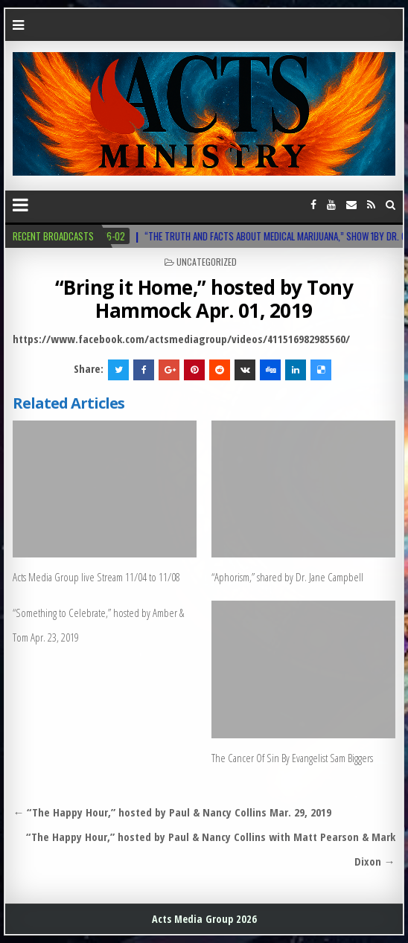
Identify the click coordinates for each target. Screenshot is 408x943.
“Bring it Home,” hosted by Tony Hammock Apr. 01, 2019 (204, 299)
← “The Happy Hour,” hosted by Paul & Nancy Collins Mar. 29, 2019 (172, 812)
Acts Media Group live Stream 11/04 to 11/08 (96, 576)
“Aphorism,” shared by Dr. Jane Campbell (287, 576)
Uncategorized (206, 261)
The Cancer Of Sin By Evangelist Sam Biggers (292, 757)
